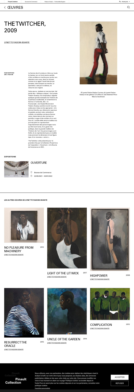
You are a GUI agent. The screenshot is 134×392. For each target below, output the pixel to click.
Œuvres (15, 7)
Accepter (119, 377)
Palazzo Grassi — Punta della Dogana (55, 1)
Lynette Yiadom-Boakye (17, 42)
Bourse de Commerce (31, 1)
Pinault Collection (13, 1)
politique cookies (41, 386)
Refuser (120, 383)
